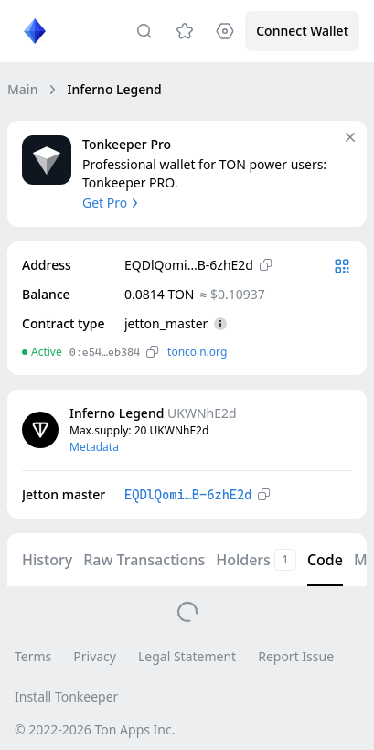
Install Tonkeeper (66, 696)
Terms (33, 656)
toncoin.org (197, 351)
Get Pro (112, 202)
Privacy (94, 656)
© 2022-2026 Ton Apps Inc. (95, 729)
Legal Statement (187, 656)
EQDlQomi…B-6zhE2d (187, 495)
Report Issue (296, 656)
